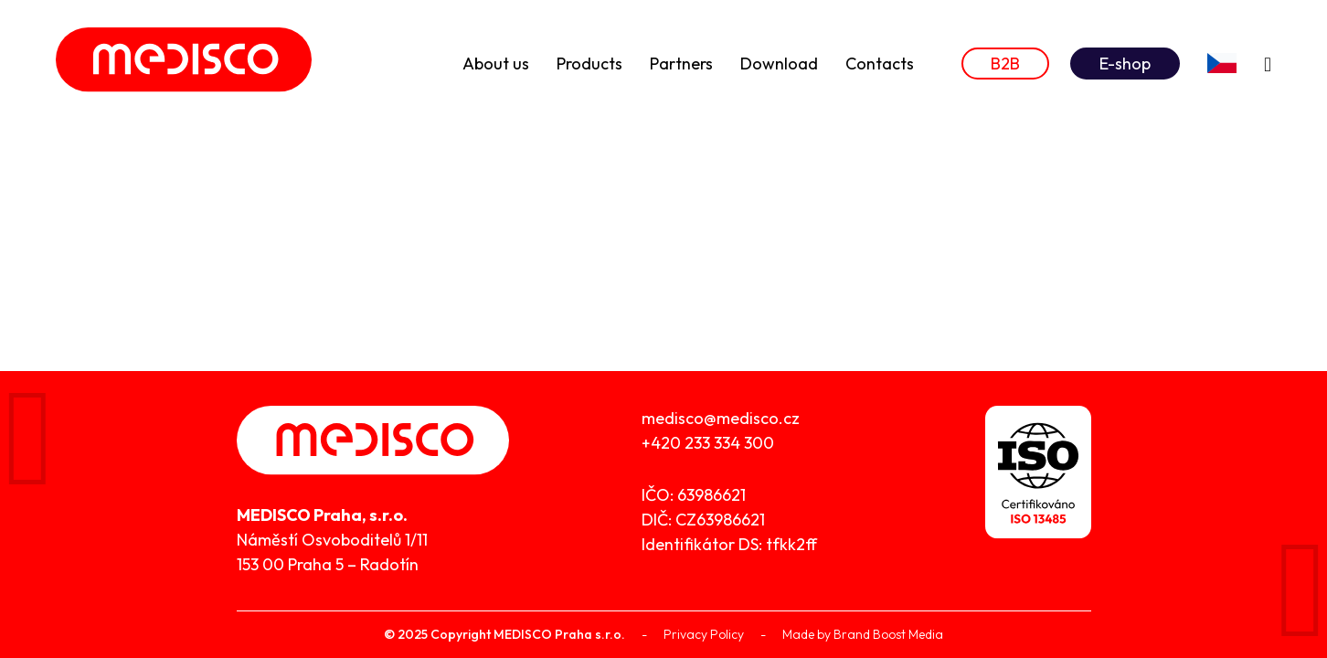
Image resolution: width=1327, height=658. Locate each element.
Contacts (879, 63)
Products (589, 63)
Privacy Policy (704, 634)
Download (779, 63)
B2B (1005, 63)
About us (495, 63)
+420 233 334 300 (708, 442)
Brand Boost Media (888, 634)
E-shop (1125, 63)
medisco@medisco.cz (721, 418)
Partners (681, 63)
